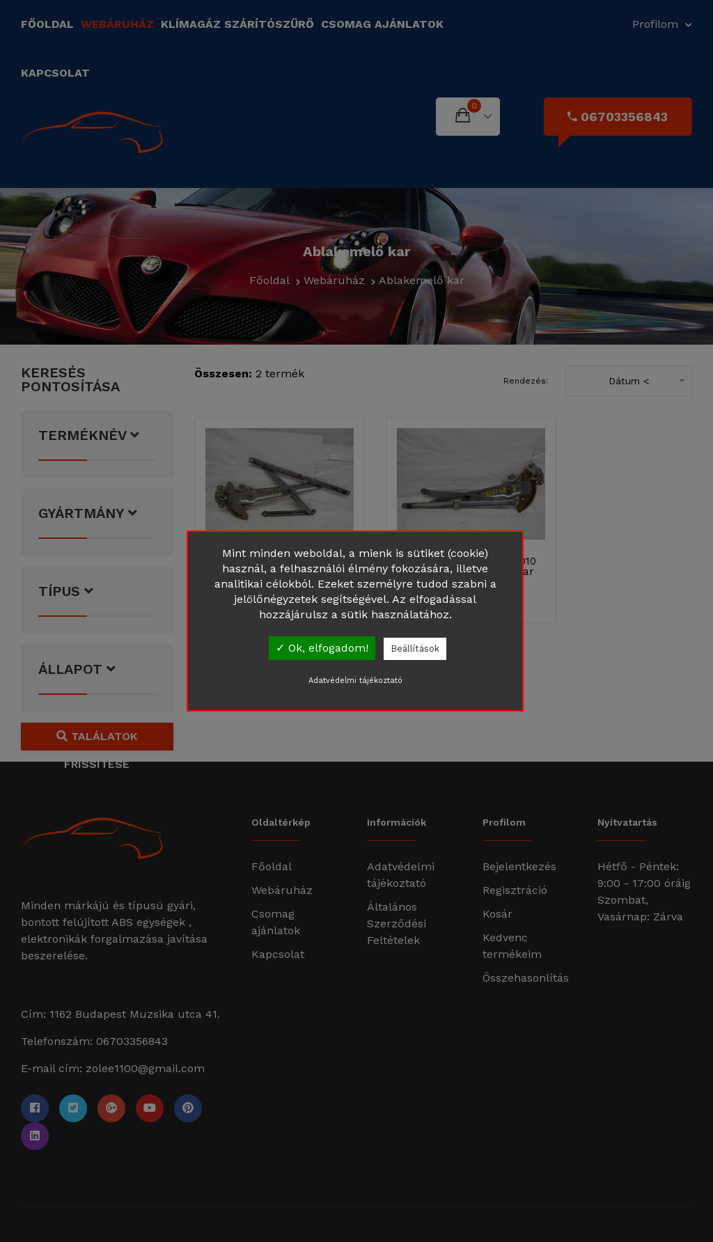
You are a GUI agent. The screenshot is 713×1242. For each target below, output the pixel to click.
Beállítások (415, 648)
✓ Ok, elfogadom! (322, 647)
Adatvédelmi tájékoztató (355, 680)
